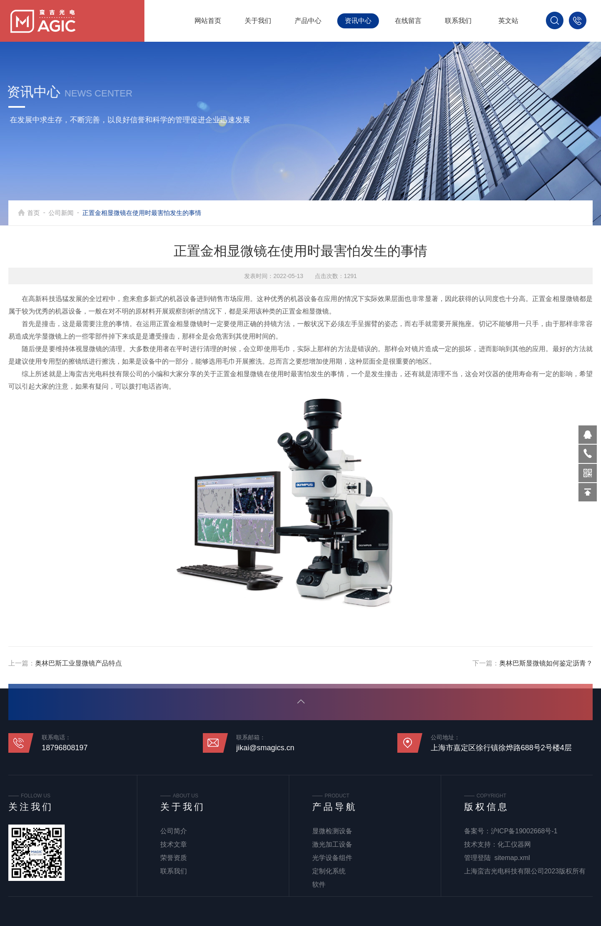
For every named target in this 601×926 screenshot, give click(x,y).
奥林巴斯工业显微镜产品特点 (78, 663)
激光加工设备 (332, 844)
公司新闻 (72, 212)
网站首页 (207, 20)
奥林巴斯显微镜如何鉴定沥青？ (546, 663)
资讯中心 (358, 20)
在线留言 (408, 20)
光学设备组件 (332, 857)
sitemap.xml (512, 857)
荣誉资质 (173, 857)
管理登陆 (477, 857)
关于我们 (258, 20)
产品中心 (308, 20)
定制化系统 (329, 871)
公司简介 (173, 831)
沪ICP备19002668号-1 (524, 831)
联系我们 (458, 20)
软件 (319, 884)
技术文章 (173, 844)
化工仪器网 (514, 844)
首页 (44, 212)
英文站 (508, 20)
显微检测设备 (332, 831)
